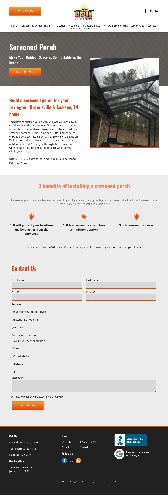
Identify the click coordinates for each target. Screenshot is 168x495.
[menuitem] (15, 25)
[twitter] (151, 11)
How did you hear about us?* (28, 341)
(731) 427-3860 (32, 442)
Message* (17, 377)
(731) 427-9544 (22, 455)
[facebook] (145, 11)
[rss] (156, 11)
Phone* (90, 292)
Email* (15, 292)
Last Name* (93, 280)
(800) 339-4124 (28, 448)
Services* (17, 304)
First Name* (19, 280)
